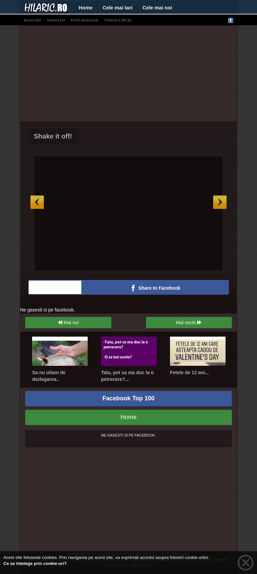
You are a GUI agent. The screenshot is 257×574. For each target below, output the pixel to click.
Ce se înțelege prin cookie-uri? (35, 563)
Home (86, 7)
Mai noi (68, 322)
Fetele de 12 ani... (189, 372)
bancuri (32, 20)
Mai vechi (189, 322)
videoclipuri (118, 20)
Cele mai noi (157, 7)
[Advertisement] (138, 72)
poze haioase (84, 20)
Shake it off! (53, 136)
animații (56, 20)
